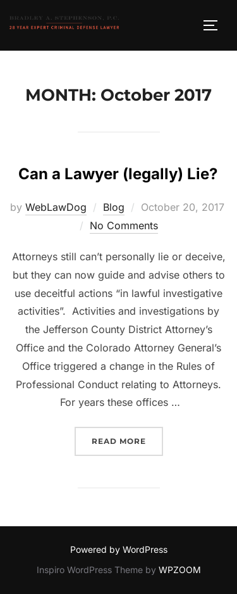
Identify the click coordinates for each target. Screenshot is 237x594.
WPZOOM (180, 569)
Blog (114, 207)
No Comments (124, 225)
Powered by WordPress (118, 549)
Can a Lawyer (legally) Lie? (117, 174)
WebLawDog (56, 207)
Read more (127, 440)
